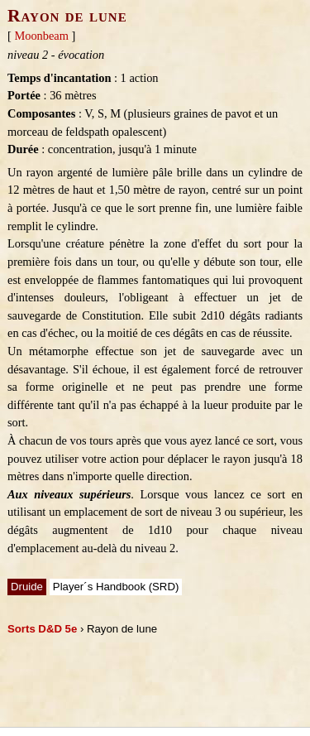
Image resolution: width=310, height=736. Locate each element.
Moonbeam (41, 35)
